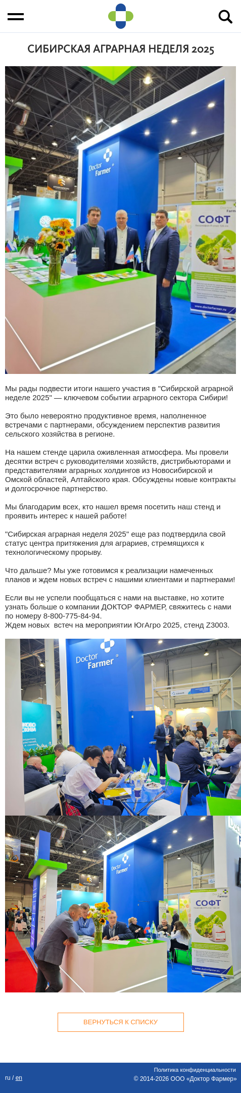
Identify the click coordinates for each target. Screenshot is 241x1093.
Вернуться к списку (120, 1022)
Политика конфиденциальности (195, 1070)
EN (19, 1077)
